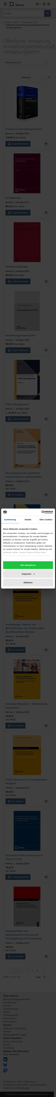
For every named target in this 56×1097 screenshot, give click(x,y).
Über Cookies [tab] (45, 519)
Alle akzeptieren (28, 565)
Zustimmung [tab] (10, 519)
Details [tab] (28, 519)
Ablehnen (28, 582)
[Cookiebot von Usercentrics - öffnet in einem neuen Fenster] (41, 512)
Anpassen (28, 574)
